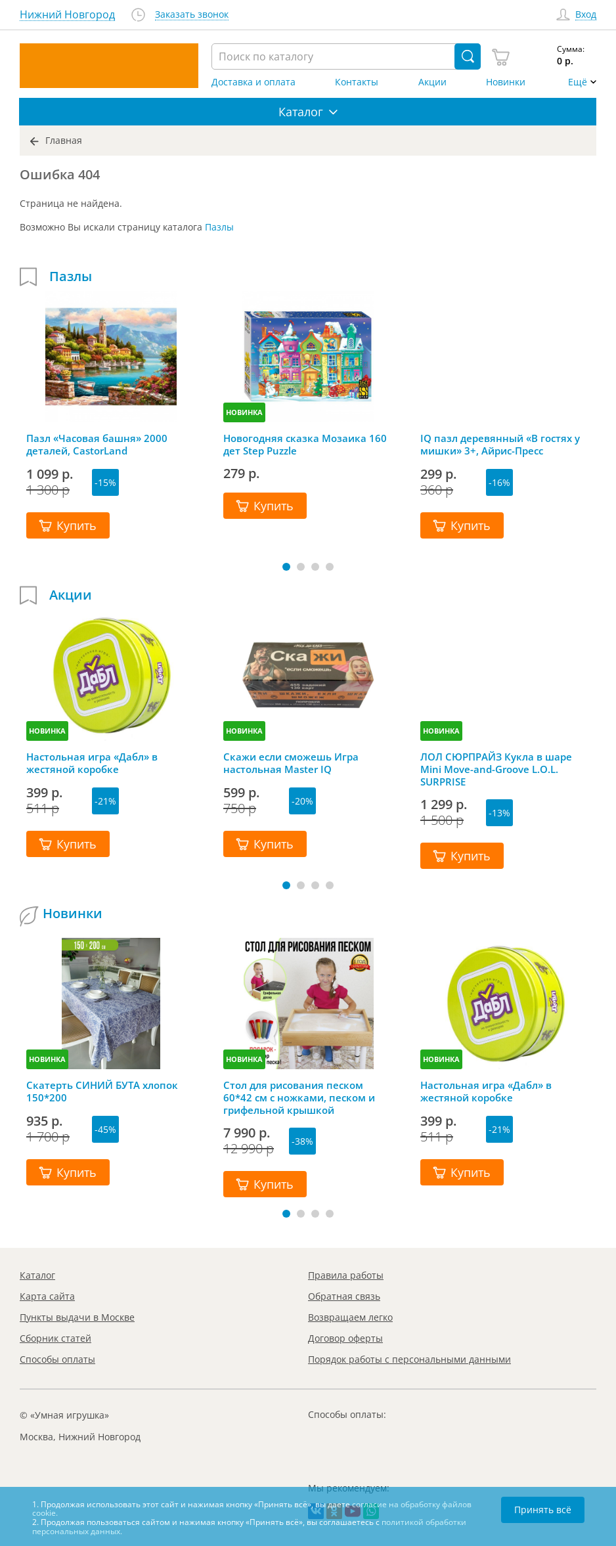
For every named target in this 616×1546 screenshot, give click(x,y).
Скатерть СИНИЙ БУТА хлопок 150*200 (102, 1091)
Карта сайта (47, 1296)
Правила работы (346, 1275)
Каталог (37, 1275)
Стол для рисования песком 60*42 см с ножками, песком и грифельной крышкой (299, 1097)
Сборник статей (55, 1338)
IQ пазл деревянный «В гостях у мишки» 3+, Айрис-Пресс (500, 444)
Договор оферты (345, 1338)
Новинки (505, 82)
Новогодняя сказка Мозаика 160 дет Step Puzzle (305, 444)
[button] (286, 567)
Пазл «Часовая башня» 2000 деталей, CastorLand (96, 444)
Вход (585, 14)
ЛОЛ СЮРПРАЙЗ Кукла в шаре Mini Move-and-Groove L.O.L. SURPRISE (496, 769)
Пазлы (219, 227)
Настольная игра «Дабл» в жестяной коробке (92, 763)
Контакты (356, 82)
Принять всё (542, 1509)
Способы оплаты (57, 1359)
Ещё (577, 82)
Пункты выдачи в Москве (77, 1317)
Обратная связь (344, 1296)
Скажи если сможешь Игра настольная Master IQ (291, 763)
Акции (432, 82)
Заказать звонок (192, 14)
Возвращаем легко (350, 1317)
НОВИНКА (244, 412)
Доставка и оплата (253, 82)
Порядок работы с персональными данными (409, 1359)
